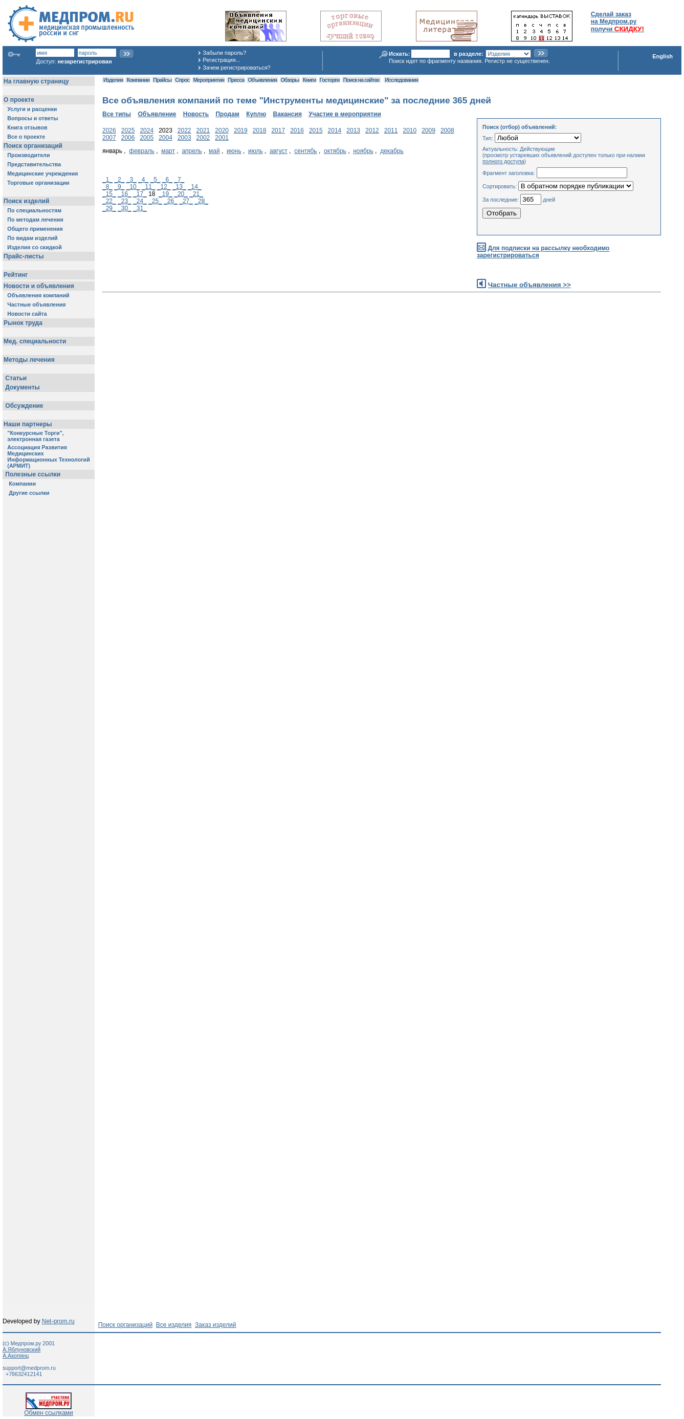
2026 (109, 130)
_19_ (165, 194)
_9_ (119, 186)
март (168, 151)
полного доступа (503, 161)
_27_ (186, 201)
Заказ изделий (215, 1324)
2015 (316, 130)
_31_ (140, 208)
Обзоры (290, 80)
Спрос (182, 80)
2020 (222, 130)
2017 (278, 130)
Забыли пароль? (224, 53)
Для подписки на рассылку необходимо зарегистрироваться (543, 252)
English (662, 56)
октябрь (335, 151)
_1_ (107, 179)
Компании (137, 80)
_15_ (109, 194)
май (214, 151)
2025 (128, 130)
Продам (227, 114)
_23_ (124, 201)
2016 (297, 130)
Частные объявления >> (529, 285)
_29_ (109, 208)
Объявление (157, 114)
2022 (184, 130)
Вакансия (287, 114)
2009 (428, 130)
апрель (192, 151)
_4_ (143, 179)
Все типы (116, 114)
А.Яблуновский (21, 1349)
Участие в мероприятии (344, 114)
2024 (146, 130)
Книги (309, 80)
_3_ (131, 179)
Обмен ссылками (48, 1410)
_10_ (133, 186)
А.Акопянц (16, 1355)
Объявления (262, 80)
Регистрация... (221, 60)
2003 (184, 137)
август (279, 151)
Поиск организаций (125, 1324)
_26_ (171, 201)
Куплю (256, 114)
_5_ (155, 179)
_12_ (164, 186)
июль (255, 151)
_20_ (181, 194)
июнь (234, 151)
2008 (447, 130)
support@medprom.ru (29, 1368)
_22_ (109, 201)
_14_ (195, 186)
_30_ (124, 208)
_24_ (140, 201)
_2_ (119, 179)
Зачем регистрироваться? (236, 67)
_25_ (155, 201)
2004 (165, 137)
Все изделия (173, 1324)
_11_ (149, 186)
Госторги (330, 80)
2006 (128, 137)
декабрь (392, 151)
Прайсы (162, 80)
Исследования (401, 80)
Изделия (113, 80)
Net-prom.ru (58, 1321)
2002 (203, 137)
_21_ (196, 194)
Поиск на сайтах (361, 80)
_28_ (201, 201)
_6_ (167, 179)
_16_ (124, 194)
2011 (391, 130)
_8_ (107, 186)
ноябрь (363, 151)
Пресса (236, 80)
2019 (241, 130)
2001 (222, 137)
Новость (196, 114)
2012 (372, 130)
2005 (146, 137)
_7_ (179, 179)
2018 (260, 130)
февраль (142, 151)
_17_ (140, 194)
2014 (335, 130)
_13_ (179, 186)
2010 (409, 130)
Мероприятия (208, 80)
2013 (353, 130)
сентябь (305, 151)
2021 (203, 130)
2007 (109, 137)
